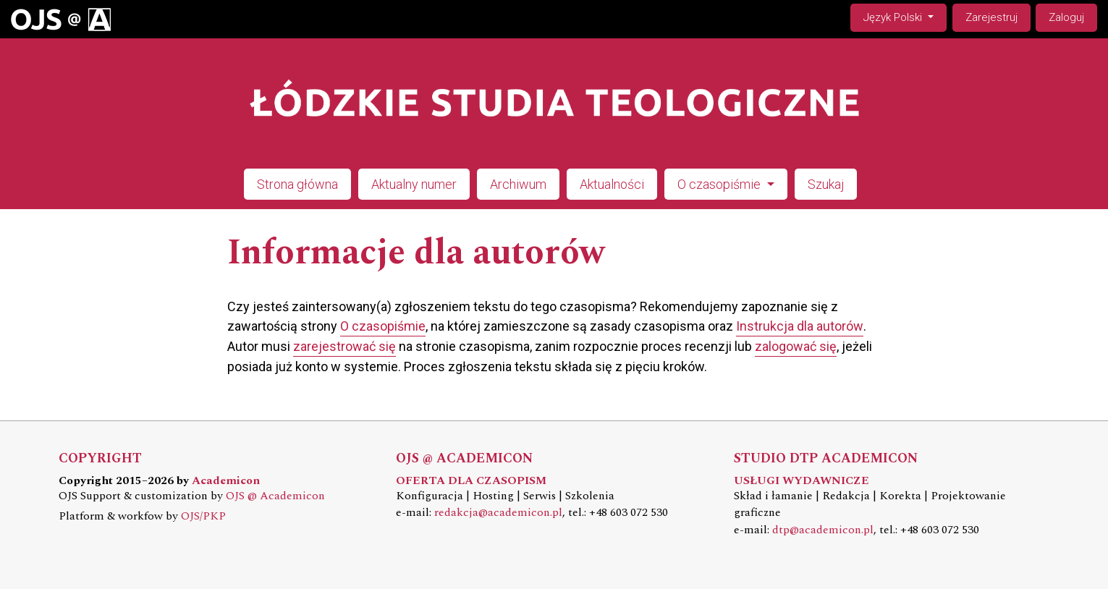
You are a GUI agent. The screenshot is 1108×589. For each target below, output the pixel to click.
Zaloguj (1066, 17)
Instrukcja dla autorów (799, 326)
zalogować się (796, 346)
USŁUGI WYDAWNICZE (801, 481)
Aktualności (612, 184)
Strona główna (297, 184)
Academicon (226, 481)
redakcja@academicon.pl (498, 512)
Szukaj (826, 184)
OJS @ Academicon (275, 496)
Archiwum (518, 184)
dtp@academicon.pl (823, 530)
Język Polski (905, 16)
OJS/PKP (203, 516)
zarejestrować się (344, 346)
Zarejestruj (991, 17)
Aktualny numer (414, 184)
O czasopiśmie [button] (720, 184)
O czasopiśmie (383, 326)
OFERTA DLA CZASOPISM (471, 481)
